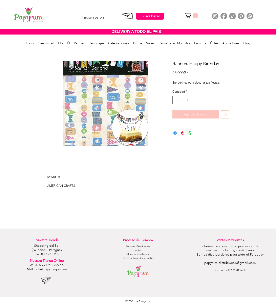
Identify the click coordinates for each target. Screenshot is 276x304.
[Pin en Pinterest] (182, 133)
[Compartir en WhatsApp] (190, 133)
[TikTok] (232, 16)
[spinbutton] (181, 100)
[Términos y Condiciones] (138, 246)
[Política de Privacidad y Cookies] (138, 258)
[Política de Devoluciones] (138, 254)
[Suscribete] (127, 15)
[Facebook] (223, 16)
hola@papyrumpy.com (51, 269)
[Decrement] (175, 100)
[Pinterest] (241, 16)
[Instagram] (215, 16)
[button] (191, 15)
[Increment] (187, 100)
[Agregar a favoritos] (225, 114)
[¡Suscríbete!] (150, 16)
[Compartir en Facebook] (175, 133)
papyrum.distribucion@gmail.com (230, 263)
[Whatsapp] (250, 16)
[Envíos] (138, 250)
